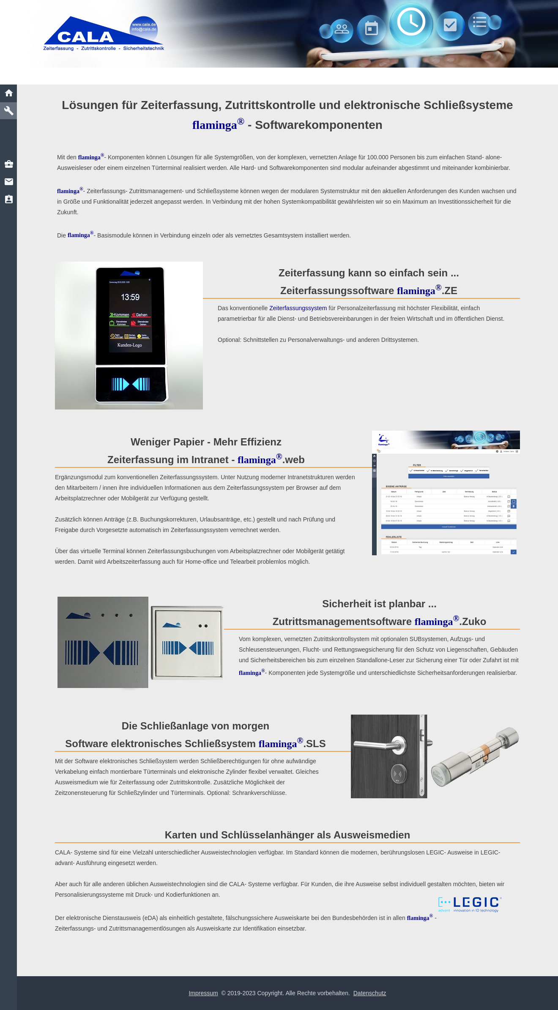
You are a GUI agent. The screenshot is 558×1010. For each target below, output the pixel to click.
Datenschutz (369, 993)
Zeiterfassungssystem (298, 308)
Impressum (203, 993)
